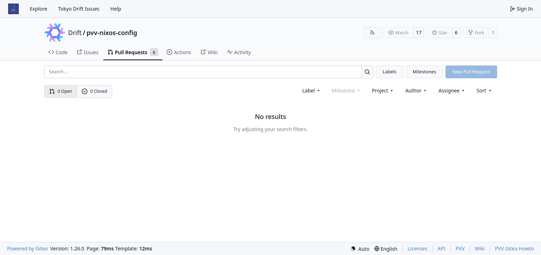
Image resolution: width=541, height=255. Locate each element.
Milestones (424, 71)
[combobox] (312, 90)
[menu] (484, 90)
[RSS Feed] (372, 32)
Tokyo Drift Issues (78, 8)
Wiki (480, 248)
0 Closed (94, 91)
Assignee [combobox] (452, 90)
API (441, 248)
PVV (460, 248)
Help (115, 8)
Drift (75, 32)
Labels (389, 71)
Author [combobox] (416, 90)
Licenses (417, 248)
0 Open (60, 91)
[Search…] (367, 72)
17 (418, 32)
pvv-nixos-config (112, 32)
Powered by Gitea (27, 248)
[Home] (13, 8)
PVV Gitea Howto (514, 248)
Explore (38, 8)
